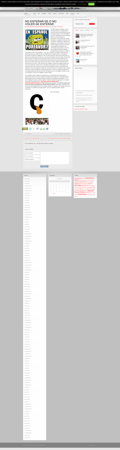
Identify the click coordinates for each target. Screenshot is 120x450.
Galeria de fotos (65, 10)
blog (38, 13)
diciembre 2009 (28, 432)
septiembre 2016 (28, 243)
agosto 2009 (27, 437)
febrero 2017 (27, 231)
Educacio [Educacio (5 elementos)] (90, 186)
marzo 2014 (27, 315)
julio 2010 (27, 416)
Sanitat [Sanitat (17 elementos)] (91, 193)
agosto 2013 (27, 332)
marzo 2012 (27, 372)
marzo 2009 (27, 440)
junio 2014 (27, 308)
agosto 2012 (27, 360)
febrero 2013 (27, 346)
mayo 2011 (27, 396)
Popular (82, 30)
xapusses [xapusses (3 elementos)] (75, 198)
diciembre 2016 (28, 236)
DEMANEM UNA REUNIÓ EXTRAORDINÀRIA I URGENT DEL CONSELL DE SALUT (87, 53)
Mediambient (44, 13)
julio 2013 (27, 334)
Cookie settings (82, 4)
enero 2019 (27, 185)
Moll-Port (54, 13)
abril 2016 (27, 255)
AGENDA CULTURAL (56, 10)
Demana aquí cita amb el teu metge (80, 109)
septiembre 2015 (28, 272)
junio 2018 (27, 200)
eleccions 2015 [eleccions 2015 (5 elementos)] (85, 187)
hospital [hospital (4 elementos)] (93, 187)
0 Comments (60, 26)
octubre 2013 (27, 327)
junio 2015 (27, 279)
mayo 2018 (27, 202)
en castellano (60, 133)
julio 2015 (27, 277)
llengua (69, 133)
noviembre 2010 (28, 408)
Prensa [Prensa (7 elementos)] (78, 193)
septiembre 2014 (28, 300)
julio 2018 (27, 197)
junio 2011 (27, 394)
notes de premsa (61, 13)
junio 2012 (27, 365)
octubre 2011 (27, 384)
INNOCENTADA (83, 59)
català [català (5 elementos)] (75, 184)
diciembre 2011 (28, 380)
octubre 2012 (27, 356)
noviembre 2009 (28, 435)
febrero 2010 (27, 428)
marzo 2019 (27, 181)
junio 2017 (27, 224)
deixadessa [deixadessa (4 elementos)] (85, 186)
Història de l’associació (32, 10)
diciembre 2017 (28, 214)
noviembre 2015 (28, 267)
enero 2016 (27, 262)
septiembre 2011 (28, 387)
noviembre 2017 (28, 217)
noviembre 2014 (28, 296)
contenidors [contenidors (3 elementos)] (88, 184)
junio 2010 (27, 418)
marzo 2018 (27, 207)
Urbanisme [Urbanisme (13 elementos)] (82, 197)
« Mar (53, 195)
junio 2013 (27, 336)
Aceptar (91, 4)
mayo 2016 (27, 253)
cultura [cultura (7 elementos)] (76, 186)
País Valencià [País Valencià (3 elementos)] (90, 191)
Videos (78, 13)
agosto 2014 (27, 303)
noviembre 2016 (28, 238)
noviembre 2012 (28, 353)
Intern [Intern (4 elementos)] (85, 189)
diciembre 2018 (28, 188)
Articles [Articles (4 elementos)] (80, 182)
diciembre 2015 (28, 265)
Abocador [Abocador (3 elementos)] (83, 180)
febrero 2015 (27, 289)
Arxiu (71, 10)
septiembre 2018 (28, 193)
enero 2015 (27, 291)
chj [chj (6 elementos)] (78, 184)
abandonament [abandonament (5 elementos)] (78, 180)
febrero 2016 (27, 260)
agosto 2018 (27, 195)
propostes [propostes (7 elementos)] (83, 193)
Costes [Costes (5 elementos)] (91, 184)
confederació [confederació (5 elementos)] (82, 184)
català (56, 133)
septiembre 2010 (28, 411)
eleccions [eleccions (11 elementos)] (77, 188)
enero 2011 (27, 404)
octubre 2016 (27, 241)
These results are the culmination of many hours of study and (59, 138)
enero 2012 (27, 377)
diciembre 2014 (28, 293)
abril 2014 (27, 312)
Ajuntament (27, 14)
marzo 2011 (27, 399)
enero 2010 (27, 430)
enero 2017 (27, 233)
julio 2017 (27, 221)
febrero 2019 (27, 183)
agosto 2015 (27, 274)
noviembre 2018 (28, 190)
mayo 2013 (27, 339)
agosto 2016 (27, 245)
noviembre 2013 (28, 324)
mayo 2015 (27, 281)
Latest (76, 30)
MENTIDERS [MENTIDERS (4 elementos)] (93, 189)
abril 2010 (27, 423)
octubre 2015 (27, 269)
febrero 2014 (27, 317)
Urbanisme (73, 14)
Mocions (49, 13)
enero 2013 (27, 348)
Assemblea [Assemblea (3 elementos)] (84, 182)
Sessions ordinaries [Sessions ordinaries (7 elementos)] (80, 195)
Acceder (43, 447)
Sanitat (67, 13)
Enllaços (84, 10)
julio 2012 (27, 363)
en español (65, 133)
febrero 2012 (27, 375)
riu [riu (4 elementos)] (86, 193)
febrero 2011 (27, 401)
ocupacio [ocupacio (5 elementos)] (80, 191)
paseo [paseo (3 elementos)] (84, 191)
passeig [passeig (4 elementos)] (86, 191)
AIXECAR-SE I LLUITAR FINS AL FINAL (84, 95)
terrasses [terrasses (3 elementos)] (90, 195)
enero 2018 (27, 212)
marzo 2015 (27, 286)
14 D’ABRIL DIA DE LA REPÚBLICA (45, 10)
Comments (87, 30)
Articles (34, 14)
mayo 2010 (27, 420)
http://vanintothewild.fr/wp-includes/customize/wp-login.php (37, 26)
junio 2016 (27, 250)
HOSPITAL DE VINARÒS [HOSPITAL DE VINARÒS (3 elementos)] (78, 189)
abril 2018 (27, 205)
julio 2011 (27, 392)
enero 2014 (27, 320)
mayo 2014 (27, 310)
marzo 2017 (27, 229)
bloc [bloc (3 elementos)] (87, 182)
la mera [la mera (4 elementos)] (87, 189)
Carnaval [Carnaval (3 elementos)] (89, 182)
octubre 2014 (27, 298)
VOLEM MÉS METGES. (85, 40)
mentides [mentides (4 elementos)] (76, 191)
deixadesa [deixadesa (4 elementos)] (81, 186)
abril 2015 (27, 284)
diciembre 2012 (28, 351)
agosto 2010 (27, 413)
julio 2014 (27, 305)
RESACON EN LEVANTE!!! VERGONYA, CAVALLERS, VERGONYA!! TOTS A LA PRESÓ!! (84, 100)
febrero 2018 (27, 209)
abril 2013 (27, 341)
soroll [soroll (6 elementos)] (87, 195)
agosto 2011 (27, 389)
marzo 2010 (27, 425)
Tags (92, 30)
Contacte (90, 10)
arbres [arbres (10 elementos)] (76, 182)
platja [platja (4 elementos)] (94, 191)
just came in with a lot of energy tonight (32, 138)
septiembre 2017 (28, 219)
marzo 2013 (27, 344)
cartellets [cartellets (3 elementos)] (92, 182)
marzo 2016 (27, 257)
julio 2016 (27, 248)
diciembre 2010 (28, 406)
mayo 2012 (27, 368)
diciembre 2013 (28, 322)
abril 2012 (27, 370)
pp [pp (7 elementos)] (75, 193)
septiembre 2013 (28, 329)
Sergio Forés (95, 447)
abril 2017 (27, 226)
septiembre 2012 (28, 358)
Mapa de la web (77, 10)
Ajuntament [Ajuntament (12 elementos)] (89, 180)
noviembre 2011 (28, 382)
